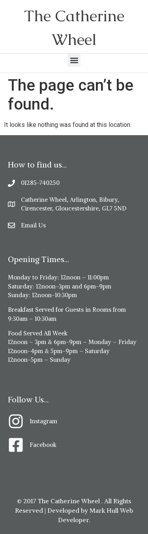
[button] (74, 60)
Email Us (33, 225)
